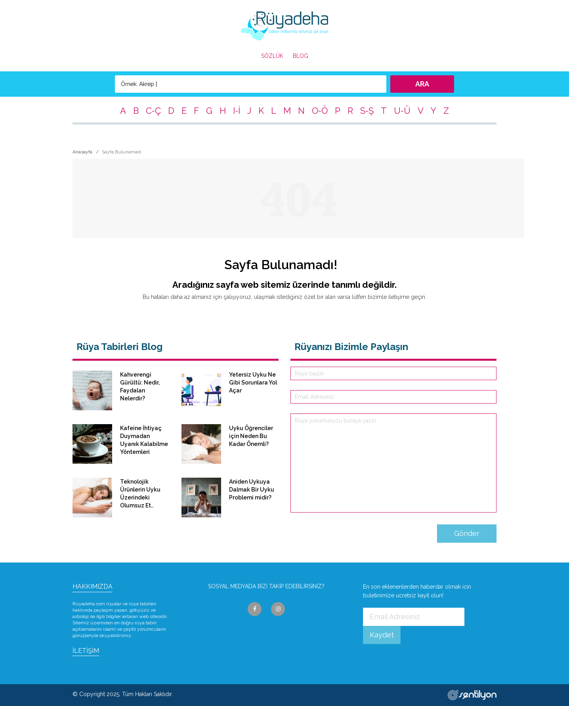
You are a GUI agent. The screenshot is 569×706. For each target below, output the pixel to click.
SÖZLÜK (272, 56)
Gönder (466, 533)
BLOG (300, 56)
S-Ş (367, 110)
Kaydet (382, 635)
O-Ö (320, 110)
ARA (422, 84)
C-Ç (153, 110)
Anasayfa (82, 152)
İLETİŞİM (86, 650)
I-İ (236, 110)
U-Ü (402, 110)
